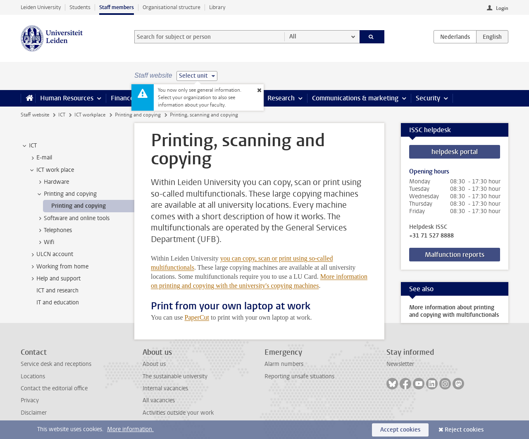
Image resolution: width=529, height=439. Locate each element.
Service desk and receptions (56, 364)
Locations (33, 376)
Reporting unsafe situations (299, 376)
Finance (122, 98)
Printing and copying (138, 115)
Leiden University (41, 7)
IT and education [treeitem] (57, 302)
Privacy (30, 400)
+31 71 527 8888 (431, 236)
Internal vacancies (165, 388)
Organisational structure (171, 7)
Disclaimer (34, 413)
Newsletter (400, 364)
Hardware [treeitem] (52, 182)
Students (80, 7)
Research (281, 98)
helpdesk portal (454, 151)
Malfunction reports (454, 254)
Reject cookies (464, 430)
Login (502, 8)
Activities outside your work (178, 413)
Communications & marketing (355, 98)
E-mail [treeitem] (40, 158)
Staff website (35, 115)
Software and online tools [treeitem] (73, 218)
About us (154, 364)
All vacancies (159, 400)
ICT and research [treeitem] (57, 290)
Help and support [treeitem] (55, 279)
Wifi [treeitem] (45, 242)
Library (217, 7)
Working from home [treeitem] (58, 267)
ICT (61, 115)
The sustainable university (175, 376)
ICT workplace (89, 115)
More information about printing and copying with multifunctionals (454, 311)
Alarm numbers (283, 364)
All (292, 36)
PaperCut (196, 317)
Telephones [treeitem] (54, 230)
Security (428, 98)
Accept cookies (400, 430)
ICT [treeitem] (29, 146)
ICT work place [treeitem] (51, 170)
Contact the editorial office (54, 388)
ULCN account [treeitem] (51, 254)
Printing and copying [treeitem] (66, 194)
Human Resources (66, 98)
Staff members (116, 7)
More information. (130, 429)
